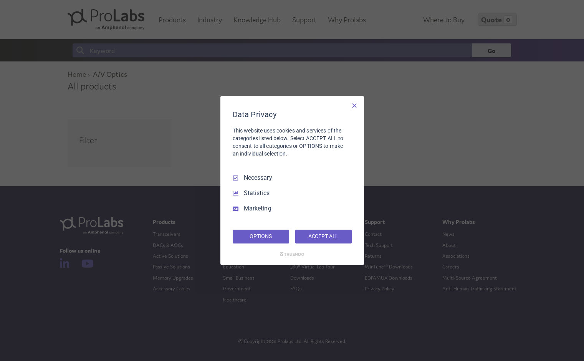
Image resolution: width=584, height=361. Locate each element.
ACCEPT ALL (323, 236)
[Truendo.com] (292, 254)
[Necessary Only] (354, 105)
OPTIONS (261, 236)
